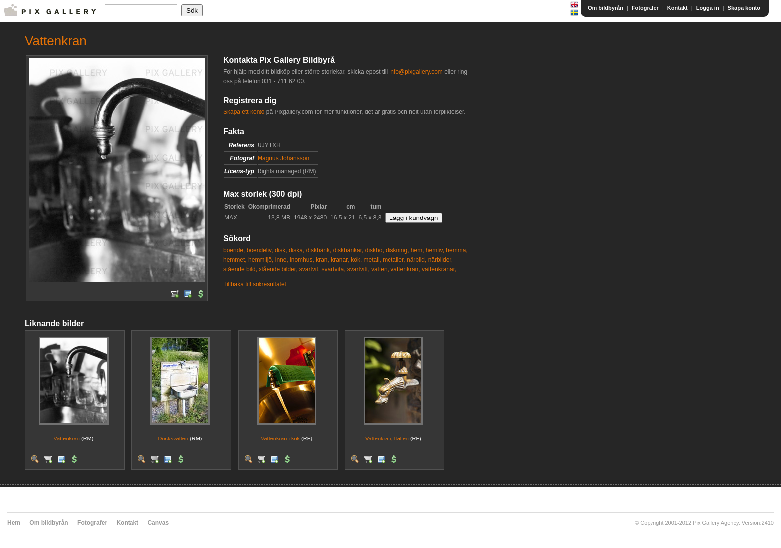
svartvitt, (358, 269)
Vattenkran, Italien (387, 438)
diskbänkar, (348, 250)
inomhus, (302, 259)
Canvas (158, 522)
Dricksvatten (173, 438)
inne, (281, 259)
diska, (296, 250)
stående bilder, (278, 269)
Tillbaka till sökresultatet (254, 284)
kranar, (340, 259)
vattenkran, (405, 269)
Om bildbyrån (605, 8)
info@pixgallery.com (415, 71)
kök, (356, 259)
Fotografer (645, 8)
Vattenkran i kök (280, 438)
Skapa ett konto (243, 112)
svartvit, (309, 269)
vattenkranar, (439, 269)
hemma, (456, 250)
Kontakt (677, 8)
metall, (372, 259)
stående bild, (240, 269)
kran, (322, 259)
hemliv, (435, 250)
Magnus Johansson (283, 158)
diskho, (374, 250)
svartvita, (334, 269)
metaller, (394, 259)
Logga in (707, 8)
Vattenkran (67, 438)
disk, (281, 250)
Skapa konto (744, 8)
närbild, (416, 259)
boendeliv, (260, 250)
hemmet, (235, 259)
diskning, (397, 250)
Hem (13, 522)
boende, (234, 250)
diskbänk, (319, 250)
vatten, (380, 269)
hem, (417, 250)
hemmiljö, (260, 259)
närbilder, (440, 259)
